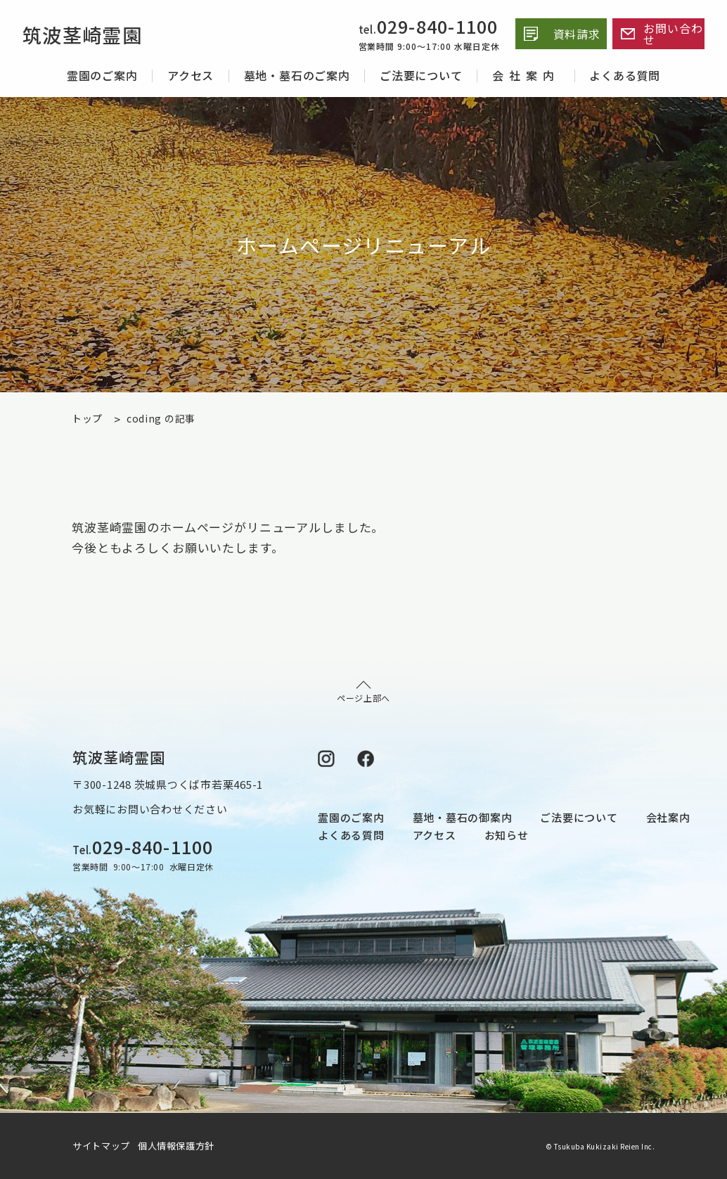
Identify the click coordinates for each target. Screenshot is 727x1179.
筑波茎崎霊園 (88, 33)
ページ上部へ (363, 692)
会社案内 (526, 75)
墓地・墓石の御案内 (463, 817)
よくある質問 (624, 75)
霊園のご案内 (102, 75)
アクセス (190, 75)
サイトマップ (103, 1145)
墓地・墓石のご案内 (297, 75)
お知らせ (506, 834)
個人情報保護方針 (176, 1145)
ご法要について (421, 75)
